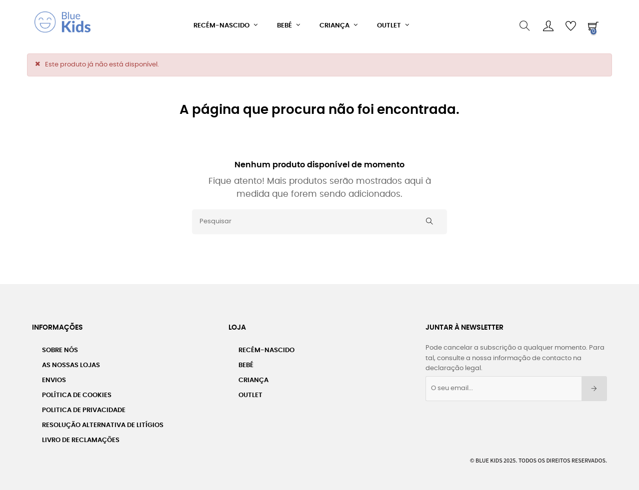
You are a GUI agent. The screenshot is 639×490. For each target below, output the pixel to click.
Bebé (246, 363)
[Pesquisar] (320, 219)
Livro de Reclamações (81, 438)
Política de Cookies (77, 393)
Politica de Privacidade (84, 408)
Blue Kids (489, 458)
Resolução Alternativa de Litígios (103, 423)
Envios (54, 378)
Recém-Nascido (266, 348)
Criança (253, 378)
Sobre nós (60, 348)
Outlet (250, 393)
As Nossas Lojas (71, 363)
